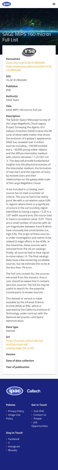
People (38, 418)
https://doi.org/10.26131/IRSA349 (25, 62)
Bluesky (12, 450)
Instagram (14, 446)
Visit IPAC (39, 411)
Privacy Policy (16, 411)
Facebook (13, 439)
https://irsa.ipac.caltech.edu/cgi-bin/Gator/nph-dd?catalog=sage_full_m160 (24, 344)
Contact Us (40, 414)
